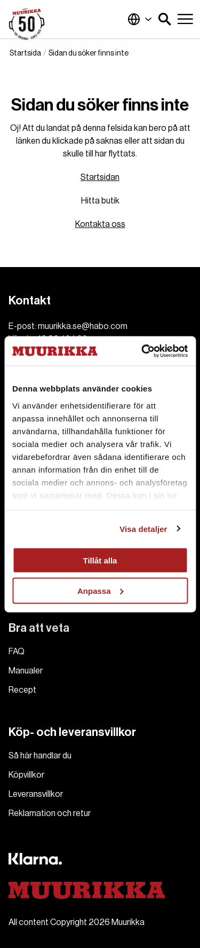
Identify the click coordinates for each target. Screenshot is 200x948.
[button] (164, 19)
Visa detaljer (143, 528)
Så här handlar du (40, 755)
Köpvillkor (26, 775)
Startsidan (100, 177)
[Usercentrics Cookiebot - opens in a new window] (142, 351)
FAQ (17, 651)
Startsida (25, 53)
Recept (22, 690)
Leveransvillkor (36, 794)
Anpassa (100, 590)
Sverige (139, 19)
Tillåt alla (100, 560)
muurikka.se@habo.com (82, 326)
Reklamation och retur (50, 813)
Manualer (26, 671)
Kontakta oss (100, 224)
